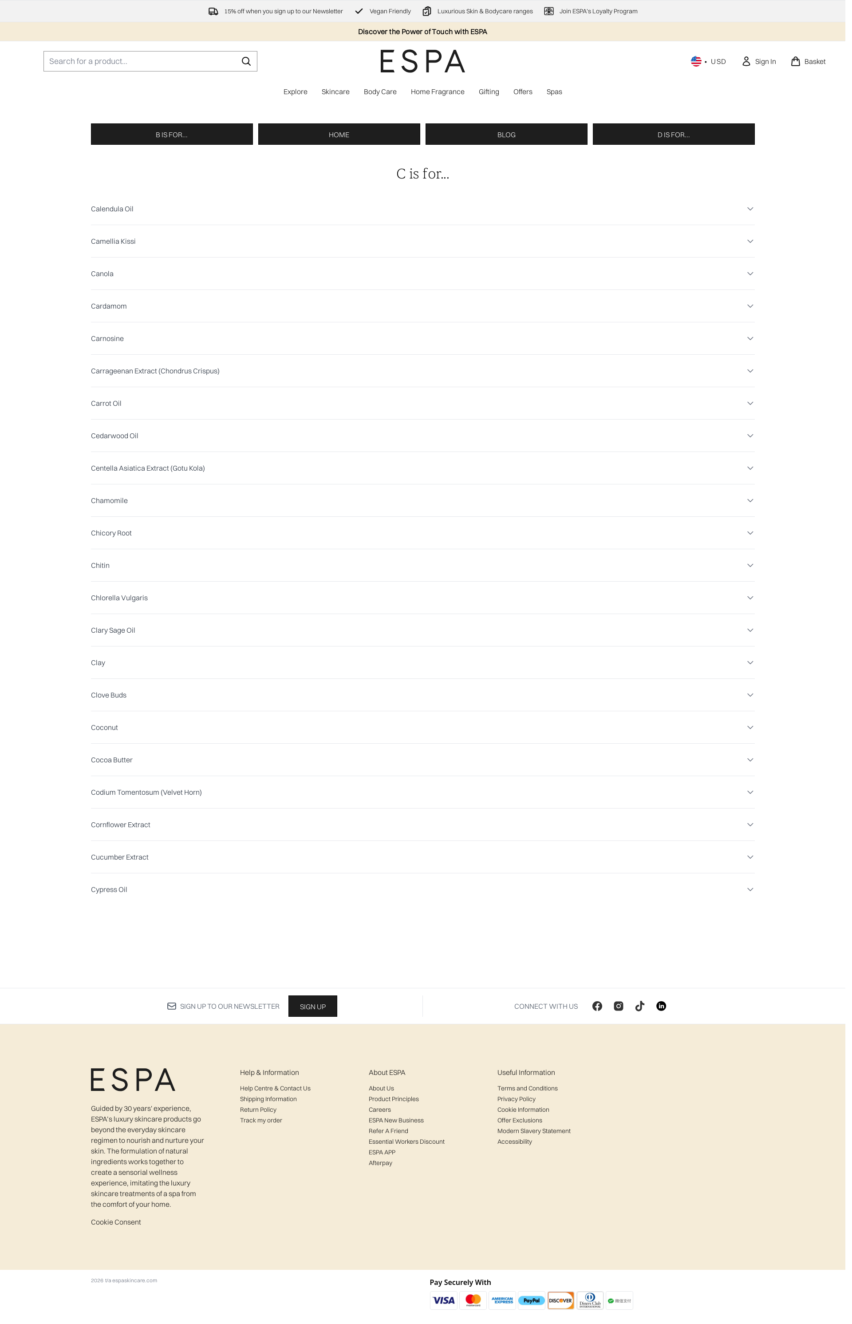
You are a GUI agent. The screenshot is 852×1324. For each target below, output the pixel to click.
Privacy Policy (516, 1214)
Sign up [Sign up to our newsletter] (313, 1121)
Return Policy (258, 1225)
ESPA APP (382, 1267)
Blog (506, 310)
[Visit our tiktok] (640, 1121)
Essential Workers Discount (407, 1257)
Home (339, 310)
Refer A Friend (388, 1246)
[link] (758, 61)
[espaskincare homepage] (423, 61)
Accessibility (514, 1257)
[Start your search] (150, 61)
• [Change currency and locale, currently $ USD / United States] (709, 61)
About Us (381, 1203)
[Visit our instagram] (618, 1121)
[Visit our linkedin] (661, 1121)
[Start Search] (246, 61)
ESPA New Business (396, 1235)
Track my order (261, 1235)
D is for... (674, 310)
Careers (380, 1225)
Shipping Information (268, 1214)
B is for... (172, 310)
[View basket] (808, 61)
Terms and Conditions (527, 1203)
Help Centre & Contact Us (275, 1203)
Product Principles (394, 1214)
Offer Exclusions (519, 1235)
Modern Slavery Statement (534, 1246)
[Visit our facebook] (597, 1121)
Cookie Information (523, 1225)
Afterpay (380, 1278)
